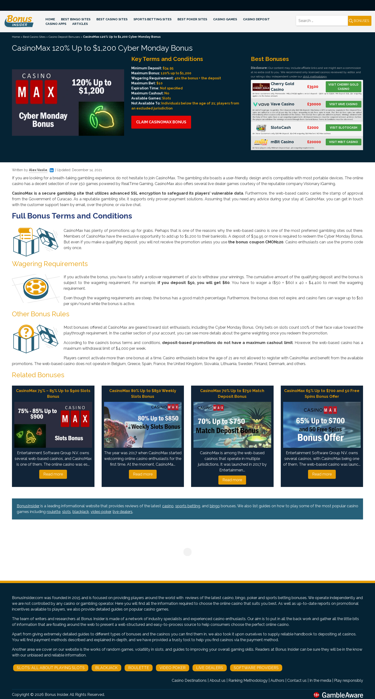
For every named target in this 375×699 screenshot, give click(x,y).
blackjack (80, 511)
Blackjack (106, 668)
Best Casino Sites (111, 19)
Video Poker (173, 668)
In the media (320, 680)
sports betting (187, 506)
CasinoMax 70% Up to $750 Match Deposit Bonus (232, 393)
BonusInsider (28, 506)
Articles (80, 24)
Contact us (297, 680)
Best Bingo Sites (75, 19)
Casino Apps (55, 24)
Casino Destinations (189, 680)
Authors (277, 680)
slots (66, 511)
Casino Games (225, 19)
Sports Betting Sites (152, 19)
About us (218, 680)
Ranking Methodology (248, 680)
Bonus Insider (56, 694)
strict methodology (315, 76)
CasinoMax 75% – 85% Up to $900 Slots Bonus (53, 393)
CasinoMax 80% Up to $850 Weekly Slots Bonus (142, 393)
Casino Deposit (256, 19)
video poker (101, 511)
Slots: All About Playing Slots (51, 668)
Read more (53, 474)
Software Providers (256, 668)
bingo (215, 506)
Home (50, 19)
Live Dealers (209, 668)
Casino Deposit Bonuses (64, 36)
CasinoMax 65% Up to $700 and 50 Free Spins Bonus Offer (321, 393)
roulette (54, 511)
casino (168, 506)
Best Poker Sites (192, 19)
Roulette (138, 668)
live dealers (122, 511)
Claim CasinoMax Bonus (161, 122)
